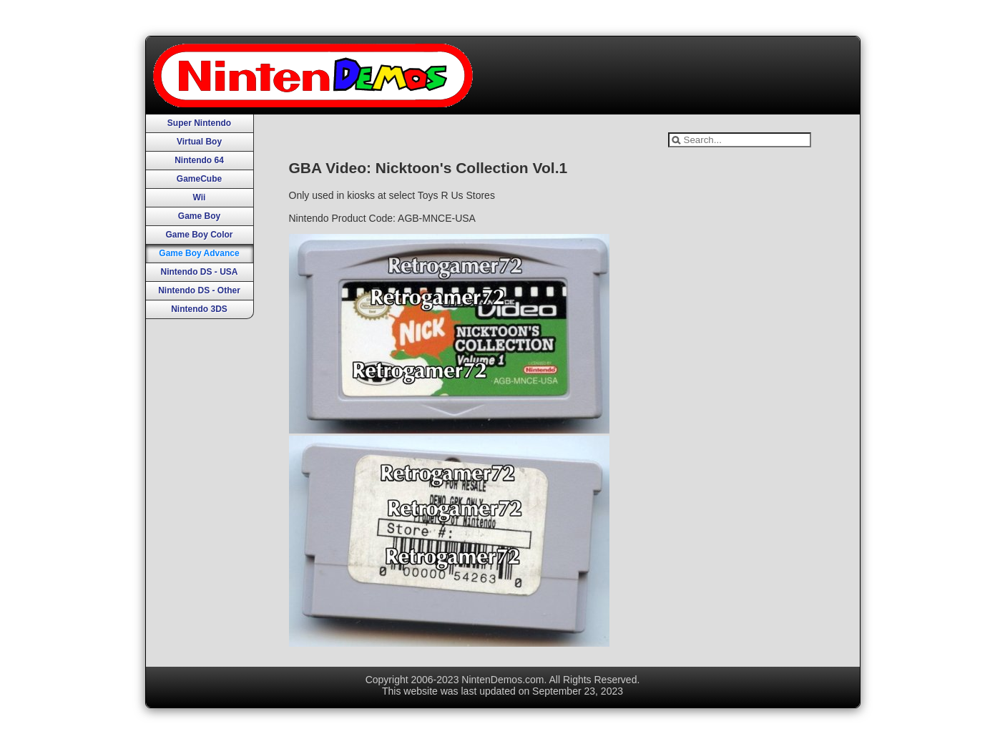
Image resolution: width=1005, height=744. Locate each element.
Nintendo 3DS (199, 309)
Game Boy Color (198, 235)
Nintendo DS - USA (199, 272)
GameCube (199, 179)
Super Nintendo (199, 123)
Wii (199, 197)
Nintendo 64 (199, 160)
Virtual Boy (199, 142)
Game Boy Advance (199, 253)
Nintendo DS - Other (199, 290)
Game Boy (199, 216)
